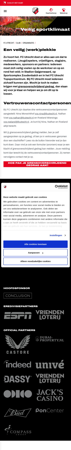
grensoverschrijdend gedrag (36, 86)
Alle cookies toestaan (35, 244)
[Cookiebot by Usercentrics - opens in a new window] (55, 187)
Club (18, 43)
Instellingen (56, 235)
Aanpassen (35, 252)
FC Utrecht (8, 43)
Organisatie (28, 43)
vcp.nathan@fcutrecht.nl (21, 118)
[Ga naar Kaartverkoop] (51, 11)
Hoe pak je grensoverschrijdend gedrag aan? (37, 164)
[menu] (5, 11)
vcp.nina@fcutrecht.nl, (46, 113)
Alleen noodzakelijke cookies (35, 261)
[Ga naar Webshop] (64, 11)
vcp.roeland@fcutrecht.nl (16, 122)
